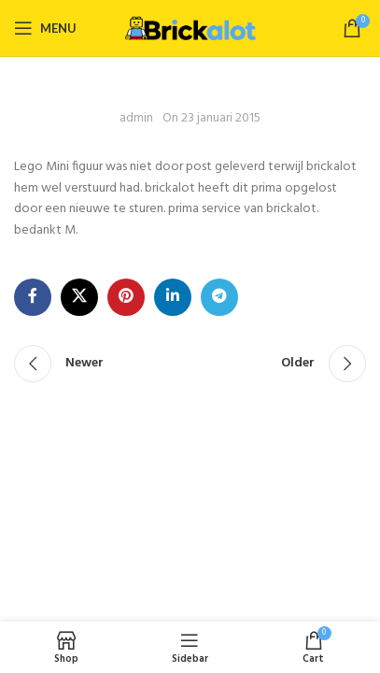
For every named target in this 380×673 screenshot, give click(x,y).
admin (136, 118)
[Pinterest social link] (126, 297)
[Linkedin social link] (172, 297)
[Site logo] (190, 28)
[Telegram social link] (219, 297)
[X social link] (79, 297)
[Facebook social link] (32, 297)
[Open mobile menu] (45, 28)
